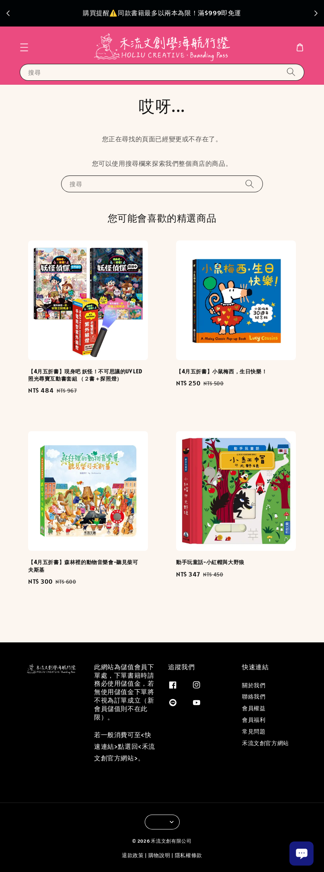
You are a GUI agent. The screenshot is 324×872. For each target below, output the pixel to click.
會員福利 (253, 719)
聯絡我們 (253, 696)
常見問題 (253, 731)
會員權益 (253, 708)
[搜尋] (291, 72)
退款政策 (133, 855)
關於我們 (253, 685)
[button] (24, 47)
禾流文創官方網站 (265, 743)
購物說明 (159, 855)
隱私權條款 (189, 855)
